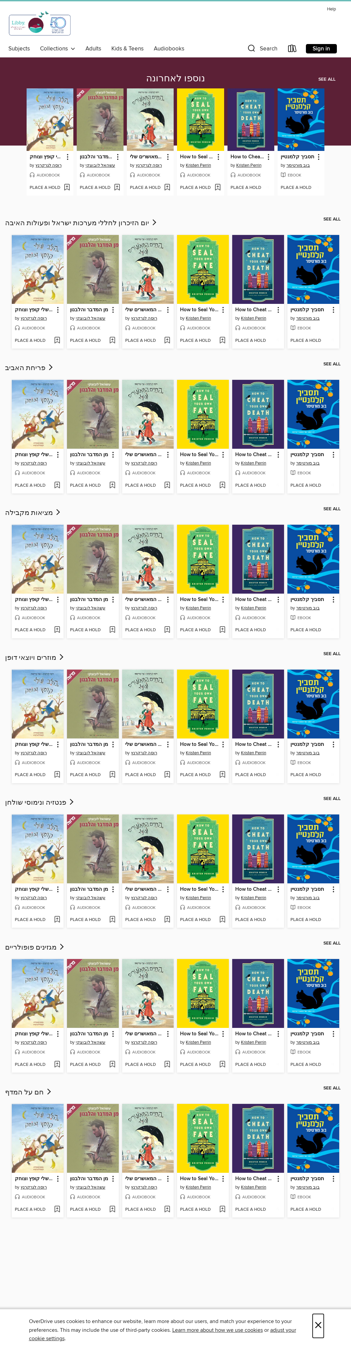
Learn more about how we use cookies (217, 1330)
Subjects (19, 48)
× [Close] (318, 1325)
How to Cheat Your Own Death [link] (248, 157)
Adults (93, 48)
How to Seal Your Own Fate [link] (197, 157)
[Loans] (292, 49)
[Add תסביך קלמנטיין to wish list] (318, 188)
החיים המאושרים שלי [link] (147, 157)
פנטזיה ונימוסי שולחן (40, 802)
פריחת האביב (29, 368)
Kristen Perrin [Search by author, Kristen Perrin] (198, 165)
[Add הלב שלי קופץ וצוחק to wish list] (67, 188)
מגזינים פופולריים (35, 947)
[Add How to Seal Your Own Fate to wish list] (217, 188)
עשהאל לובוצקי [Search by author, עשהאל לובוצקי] (100, 165)
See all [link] (327, 79)
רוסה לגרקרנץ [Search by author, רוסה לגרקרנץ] (48, 165)
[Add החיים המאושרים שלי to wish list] (167, 188)
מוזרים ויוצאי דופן (35, 657)
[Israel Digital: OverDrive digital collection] (40, 23)
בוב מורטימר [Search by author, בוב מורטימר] (298, 165)
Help (331, 9)
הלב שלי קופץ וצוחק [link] (47, 157)
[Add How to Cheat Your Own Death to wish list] (268, 188)
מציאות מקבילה (33, 513)
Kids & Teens (127, 48)
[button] (261, 49)
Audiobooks (169, 48)
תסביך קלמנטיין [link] (297, 157)
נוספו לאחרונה (175, 78)
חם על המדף (28, 1092)
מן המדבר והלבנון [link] (97, 157)
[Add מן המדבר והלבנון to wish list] (117, 188)
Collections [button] (57, 48)
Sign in (321, 48)
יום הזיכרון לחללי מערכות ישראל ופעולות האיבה (81, 223)
